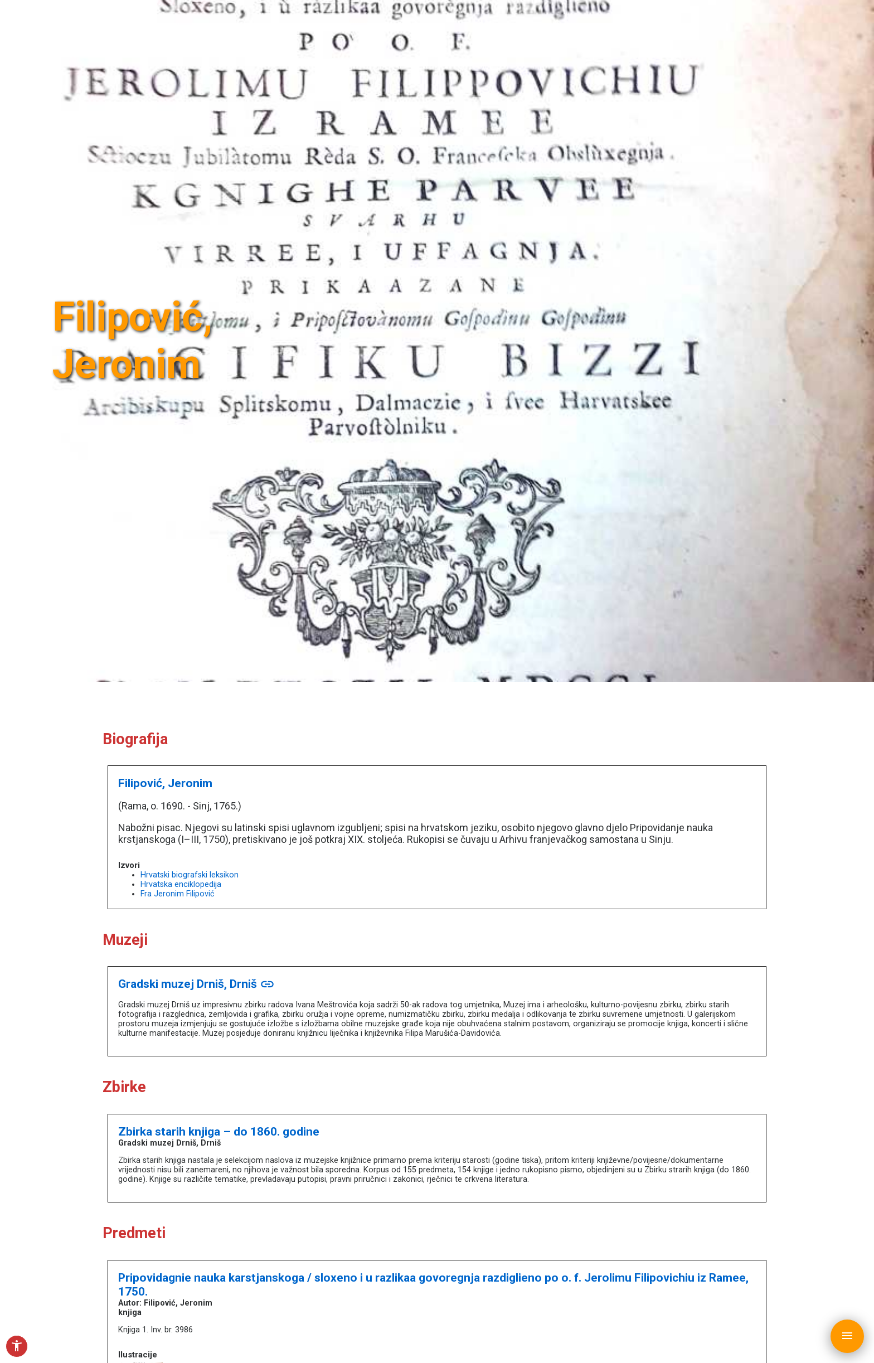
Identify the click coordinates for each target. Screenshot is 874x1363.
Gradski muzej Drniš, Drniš (196, 984)
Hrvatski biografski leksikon (189, 875)
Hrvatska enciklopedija (180, 884)
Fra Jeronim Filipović (177, 894)
